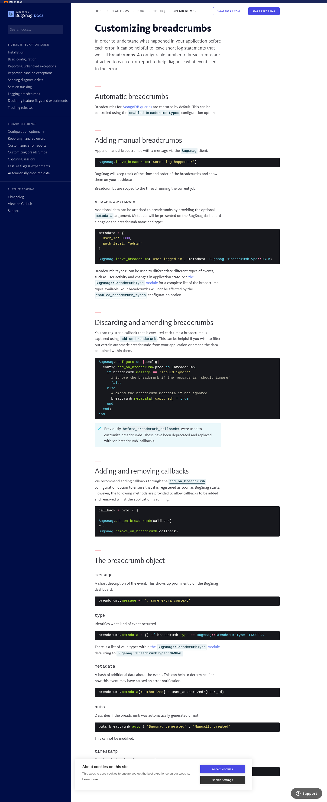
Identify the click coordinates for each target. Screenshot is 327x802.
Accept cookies (222, 769)
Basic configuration (22, 59)
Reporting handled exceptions (30, 73)
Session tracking (20, 87)
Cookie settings (222, 780)
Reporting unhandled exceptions (32, 66)
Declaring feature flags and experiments (38, 101)
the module (185, 647)
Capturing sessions (22, 159)
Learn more (90, 779)
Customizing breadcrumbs (27, 152)
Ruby (141, 11)
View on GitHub (20, 204)
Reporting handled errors (26, 139)
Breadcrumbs (184, 11)
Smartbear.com (228, 11)
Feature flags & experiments (29, 166)
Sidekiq (159, 11)
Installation (16, 52)
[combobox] (35, 29)
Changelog (16, 197)
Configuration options (24, 132)
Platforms (120, 11)
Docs (99, 11)
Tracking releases (20, 108)
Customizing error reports (27, 146)
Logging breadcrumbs (24, 94)
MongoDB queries (137, 107)
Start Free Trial (264, 11)
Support (13, 211)
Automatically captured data (29, 173)
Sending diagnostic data (25, 80)
